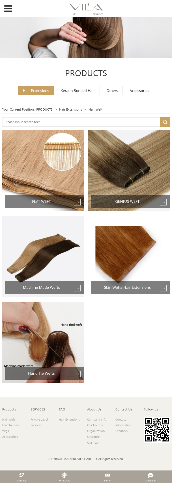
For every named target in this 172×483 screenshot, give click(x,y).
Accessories (139, 90)
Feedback (121, 431)
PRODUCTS (44, 109)
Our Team (93, 442)
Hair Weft (8, 419)
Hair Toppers (10, 425)
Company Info (96, 419)
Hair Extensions (36, 90)
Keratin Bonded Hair (78, 90)
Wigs (5, 431)
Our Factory (95, 425)
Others (112, 90)
